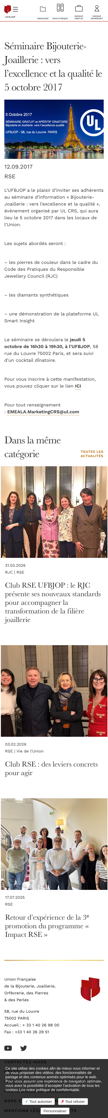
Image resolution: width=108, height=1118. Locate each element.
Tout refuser (73, 1101)
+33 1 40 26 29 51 (32, 1032)
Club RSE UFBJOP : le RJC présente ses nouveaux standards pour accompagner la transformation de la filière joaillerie (53, 602)
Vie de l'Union (29, 751)
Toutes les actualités (92, 454)
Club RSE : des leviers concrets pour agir (51, 768)
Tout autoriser (38, 1101)
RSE (10, 176)
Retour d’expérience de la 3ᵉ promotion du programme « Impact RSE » (47, 925)
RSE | (11, 751)
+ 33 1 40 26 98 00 (40, 1025)
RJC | (11, 572)
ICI (78, 386)
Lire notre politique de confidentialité (49, 1090)
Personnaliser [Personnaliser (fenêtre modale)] (55, 1111)
